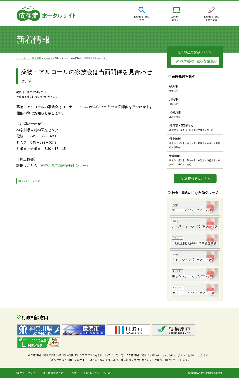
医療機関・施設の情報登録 (211, 18)
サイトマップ (27, 372)
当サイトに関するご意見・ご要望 (90, 372)
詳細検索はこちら (197, 179)
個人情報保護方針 (53, 372)
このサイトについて (176, 18)
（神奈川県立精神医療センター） (63, 165)
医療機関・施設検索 (141, 18)
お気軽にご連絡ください (195, 58)
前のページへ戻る (32, 180)
